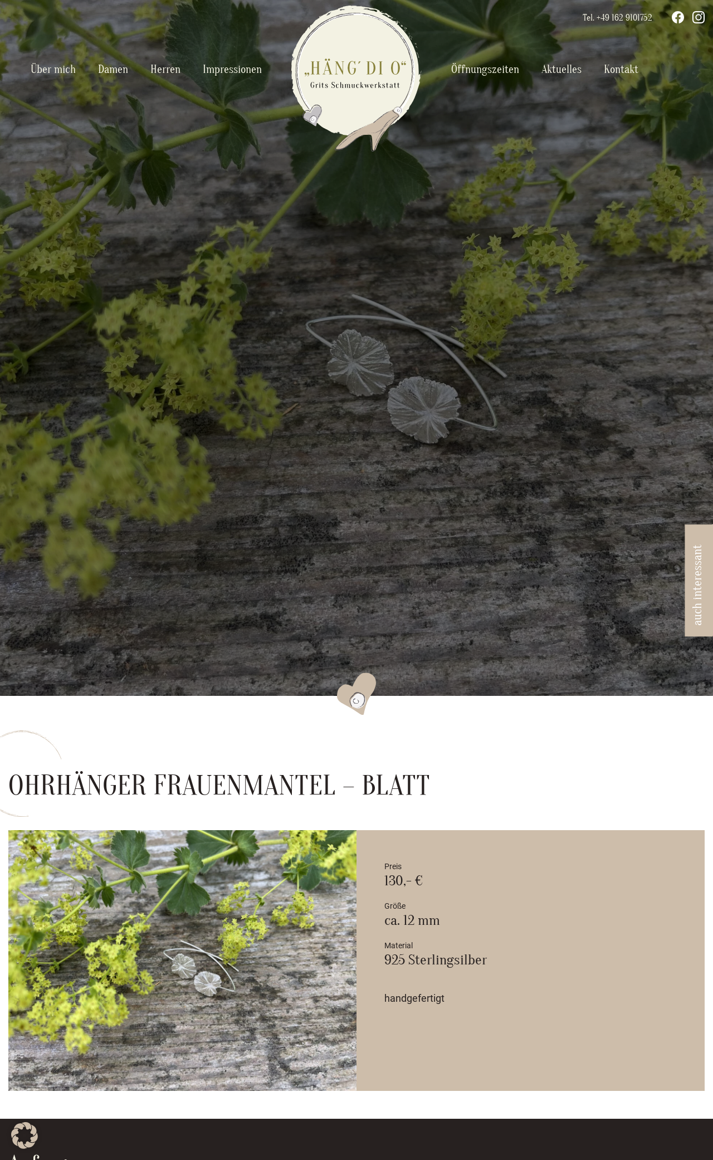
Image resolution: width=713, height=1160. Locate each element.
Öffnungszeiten (485, 69)
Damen (113, 69)
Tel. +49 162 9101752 (617, 18)
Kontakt (621, 69)
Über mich (53, 69)
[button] (24, 1135)
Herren (165, 69)
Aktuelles (561, 69)
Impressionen (232, 69)
